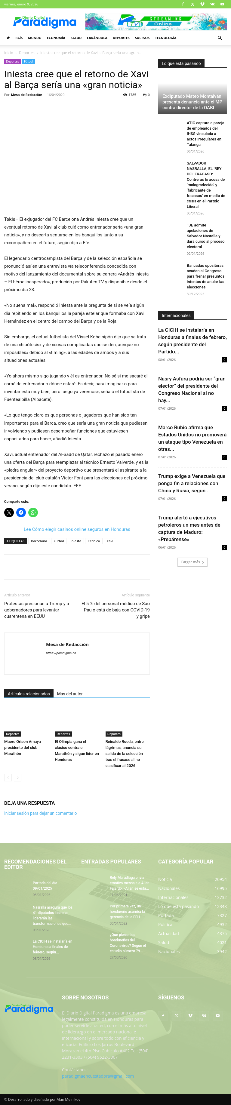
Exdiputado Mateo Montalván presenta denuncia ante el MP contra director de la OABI (192, 102)
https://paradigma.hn (61, 653)
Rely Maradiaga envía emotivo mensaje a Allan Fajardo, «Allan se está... (129, 883)
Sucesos (142, 37)
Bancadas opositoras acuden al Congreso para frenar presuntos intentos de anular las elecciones (205, 276)
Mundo (35, 37)
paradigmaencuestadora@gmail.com (98, 1076)
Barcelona (39, 541)
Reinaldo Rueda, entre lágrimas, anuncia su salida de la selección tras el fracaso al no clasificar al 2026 (125, 753)
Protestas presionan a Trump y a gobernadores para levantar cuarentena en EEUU (36, 610)
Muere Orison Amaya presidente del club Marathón (22, 747)
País (19, 37)
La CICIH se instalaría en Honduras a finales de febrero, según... (52, 946)
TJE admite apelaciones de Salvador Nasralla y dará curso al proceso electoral (205, 236)
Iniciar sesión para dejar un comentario (40, 813)
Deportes (121, 37)
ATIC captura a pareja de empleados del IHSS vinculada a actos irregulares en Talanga (205, 134)
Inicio (8, 52)
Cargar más (192, 562)
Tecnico (94, 541)
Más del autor (70, 693)
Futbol (59, 541)
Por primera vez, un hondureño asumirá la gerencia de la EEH (127, 911)
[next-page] (17, 777)
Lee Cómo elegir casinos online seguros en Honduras (77, 529)
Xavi (109, 541)
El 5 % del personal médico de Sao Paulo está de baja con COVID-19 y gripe (116, 610)
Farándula (97, 37)
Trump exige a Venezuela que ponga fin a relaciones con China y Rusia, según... (191, 483)
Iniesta (75, 541)
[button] (219, 38)
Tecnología (165, 37)
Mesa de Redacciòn (26, 94)
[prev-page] (8, 777)
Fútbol (28, 61)
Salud (76, 37)
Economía (56, 37)
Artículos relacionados (29, 693)
